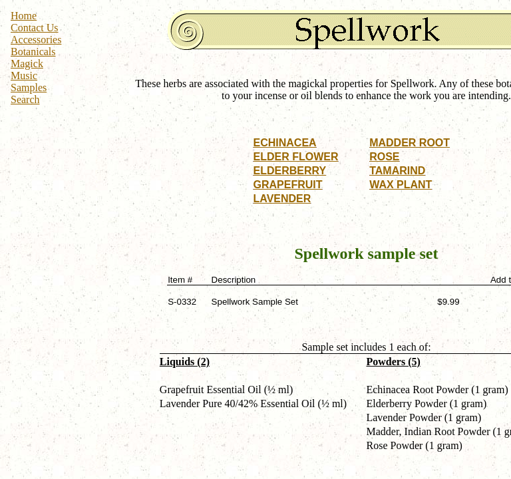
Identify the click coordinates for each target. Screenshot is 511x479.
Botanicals (33, 51)
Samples (29, 87)
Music (24, 75)
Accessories (36, 39)
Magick (27, 63)
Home (24, 15)
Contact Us (35, 27)
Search (25, 99)
